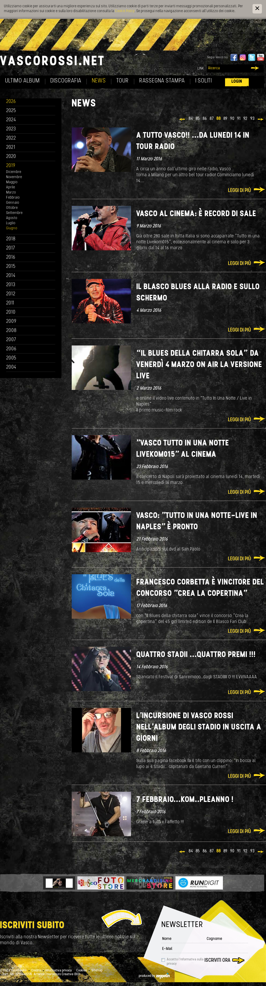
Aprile (10, 187)
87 (212, 119)
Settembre (14, 213)
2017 (10, 248)
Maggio (12, 182)
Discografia (65, 81)
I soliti (203, 81)
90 (232, 119)
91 (239, 119)
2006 (11, 349)
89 (225, 119)
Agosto (11, 218)
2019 (10, 165)
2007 (11, 339)
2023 (11, 129)
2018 (11, 239)
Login (237, 81)
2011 (10, 303)
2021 (10, 147)
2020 (11, 156)
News (99, 81)
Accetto (185, 962)
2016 (10, 257)
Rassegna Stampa (162, 81)
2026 (11, 101)
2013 (10, 285)
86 (205, 119)
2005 (11, 358)
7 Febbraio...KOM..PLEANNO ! (185, 800)
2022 (11, 138)
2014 (11, 275)
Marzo (11, 193)
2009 (11, 321)
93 (252, 119)
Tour (122, 81)
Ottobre (12, 208)
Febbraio (13, 198)
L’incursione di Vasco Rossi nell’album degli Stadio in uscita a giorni (198, 727)
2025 (11, 110)
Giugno (11, 228)
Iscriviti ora (217, 960)
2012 (11, 294)
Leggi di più (239, 190)
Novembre (14, 177)
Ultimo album (22, 81)
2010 (11, 312)
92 (245, 119)
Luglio (10, 223)
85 (198, 119)
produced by (154, 976)
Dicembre (13, 172)
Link (201, 69)
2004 (11, 367)
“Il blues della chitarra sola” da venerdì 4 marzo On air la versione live (199, 365)
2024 (11, 120)
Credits (36, 970)
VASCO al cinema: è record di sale (196, 214)
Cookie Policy (124, 11)
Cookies (81, 970)
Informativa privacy (59, 970)
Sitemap (97, 970)
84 (191, 119)
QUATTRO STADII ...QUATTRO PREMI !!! (196, 655)
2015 (11, 266)
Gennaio (12, 203)
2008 (11, 330)
